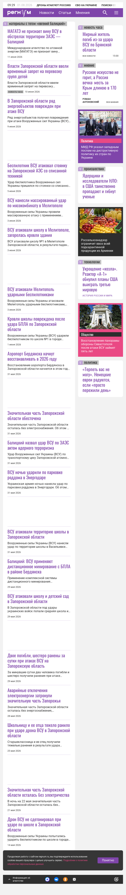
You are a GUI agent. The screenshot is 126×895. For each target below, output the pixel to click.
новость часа (93, 27)
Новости (46, 12)
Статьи (65, 12)
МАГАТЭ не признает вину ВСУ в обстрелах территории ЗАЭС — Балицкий (34, 36)
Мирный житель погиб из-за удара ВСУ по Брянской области (98, 41)
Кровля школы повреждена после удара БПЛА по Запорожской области (36, 323)
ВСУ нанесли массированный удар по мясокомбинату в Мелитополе (36, 203)
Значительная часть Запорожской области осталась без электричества (38, 792)
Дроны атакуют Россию (54, 5)
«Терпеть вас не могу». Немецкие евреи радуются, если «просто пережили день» (97, 379)
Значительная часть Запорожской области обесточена (35, 415)
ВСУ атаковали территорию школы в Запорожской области (38, 534)
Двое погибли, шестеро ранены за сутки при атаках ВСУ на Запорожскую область (36, 660)
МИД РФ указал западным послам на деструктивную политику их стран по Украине (100, 152)
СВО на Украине (86, 5)
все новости (89, 56)
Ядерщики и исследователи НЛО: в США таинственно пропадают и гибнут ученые (100, 186)
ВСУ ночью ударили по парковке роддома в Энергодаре (35, 475)
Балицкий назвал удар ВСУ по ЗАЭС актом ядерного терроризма (38, 445)
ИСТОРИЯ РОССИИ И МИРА (97, 295)
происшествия (94, 169)
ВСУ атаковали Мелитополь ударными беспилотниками (30, 292)
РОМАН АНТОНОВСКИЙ (91, 100)
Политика (87, 141)
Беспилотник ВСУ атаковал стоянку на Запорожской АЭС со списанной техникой (37, 170)
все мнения (112, 102)
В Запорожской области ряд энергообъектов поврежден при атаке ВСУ (34, 105)
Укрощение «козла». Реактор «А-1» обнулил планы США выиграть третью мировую (100, 279)
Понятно (108, 860)
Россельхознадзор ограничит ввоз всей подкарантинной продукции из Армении (97, 245)
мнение (89, 65)
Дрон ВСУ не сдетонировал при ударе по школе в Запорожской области (34, 824)
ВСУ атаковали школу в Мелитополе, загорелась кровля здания (38, 232)
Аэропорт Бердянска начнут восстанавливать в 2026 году (32, 356)
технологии (92, 262)
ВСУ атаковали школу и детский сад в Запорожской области (38, 598)
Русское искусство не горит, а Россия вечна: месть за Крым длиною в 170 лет (101, 82)
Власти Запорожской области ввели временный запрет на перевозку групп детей (38, 71)
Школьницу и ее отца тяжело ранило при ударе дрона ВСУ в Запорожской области (38, 730)
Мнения (83, 12)
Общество (87, 334)
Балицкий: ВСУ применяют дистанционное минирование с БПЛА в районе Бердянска (38, 566)
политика (90, 362)
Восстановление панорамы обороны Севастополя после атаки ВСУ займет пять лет (100, 346)
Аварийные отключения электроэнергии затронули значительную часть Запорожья (33, 695)
